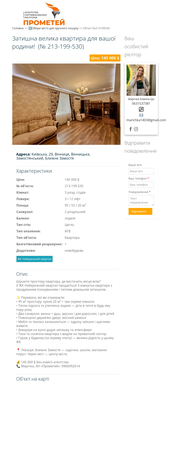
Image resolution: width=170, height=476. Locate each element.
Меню (15, 9)
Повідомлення (140, 192)
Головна (18, 28)
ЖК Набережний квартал (35, 259)
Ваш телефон (139, 178)
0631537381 (141, 103)
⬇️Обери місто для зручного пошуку (53, 28)
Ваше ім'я (135, 165)
